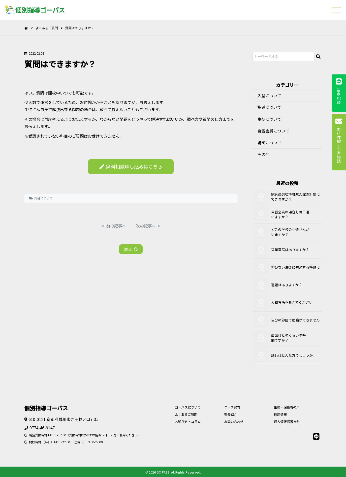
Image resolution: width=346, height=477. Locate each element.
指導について (43, 198)
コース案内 (232, 407)
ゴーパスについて (188, 407)
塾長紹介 (230, 414)
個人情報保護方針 (287, 421)
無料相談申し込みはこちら (130, 166)
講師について (269, 143)
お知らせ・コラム (188, 421)
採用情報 (280, 414)
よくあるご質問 (46, 28)
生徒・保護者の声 (287, 407)
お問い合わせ (234, 421)
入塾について (269, 95)
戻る (131, 249)
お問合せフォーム (102, 435)
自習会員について (273, 131)
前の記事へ (114, 225)
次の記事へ (148, 225)
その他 (263, 154)
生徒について (269, 119)
